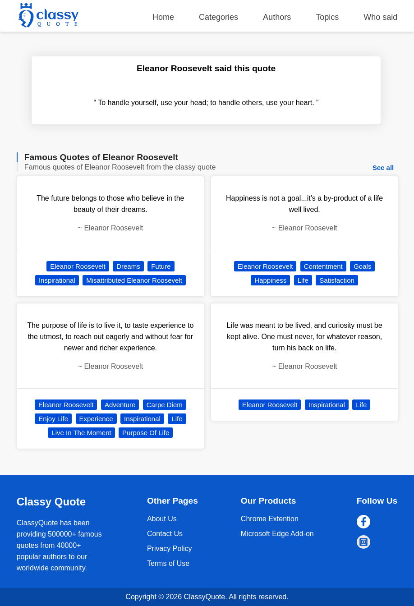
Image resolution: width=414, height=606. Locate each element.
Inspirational (57, 280)
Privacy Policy (169, 548)
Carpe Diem (165, 405)
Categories (218, 17)
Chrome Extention (270, 519)
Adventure (120, 405)
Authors (277, 17)
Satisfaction (336, 280)
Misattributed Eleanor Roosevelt (134, 280)
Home (163, 17)
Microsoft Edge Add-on (277, 533)
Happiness (270, 280)
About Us (162, 519)
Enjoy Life (53, 418)
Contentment (323, 266)
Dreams (128, 266)
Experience (96, 418)
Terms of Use (168, 563)
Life (176, 418)
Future (160, 266)
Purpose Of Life (145, 432)
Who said (380, 17)
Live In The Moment (81, 432)
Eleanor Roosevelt (78, 266)
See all (383, 167)
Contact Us (165, 533)
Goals (362, 266)
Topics (327, 17)
